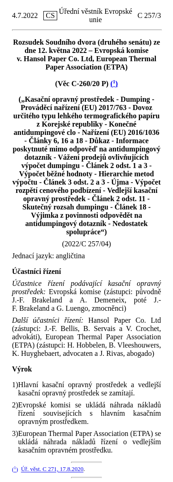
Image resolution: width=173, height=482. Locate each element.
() (114, 83)
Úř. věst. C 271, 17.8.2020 (52, 469)
